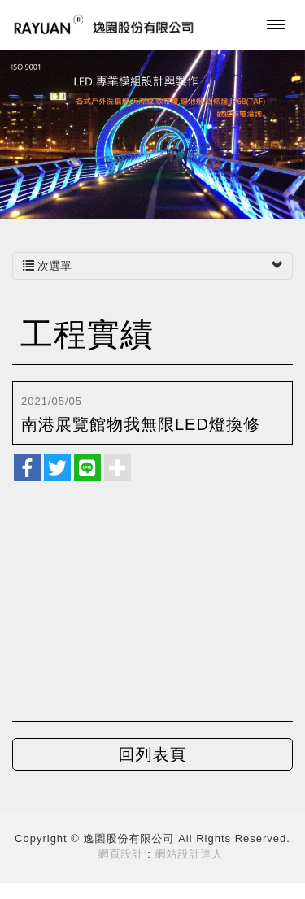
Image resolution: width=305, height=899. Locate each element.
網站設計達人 (189, 854)
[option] (152, 133)
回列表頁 (153, 754)
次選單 (152, 266)
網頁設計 (121, 854)
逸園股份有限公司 (103, 25)
